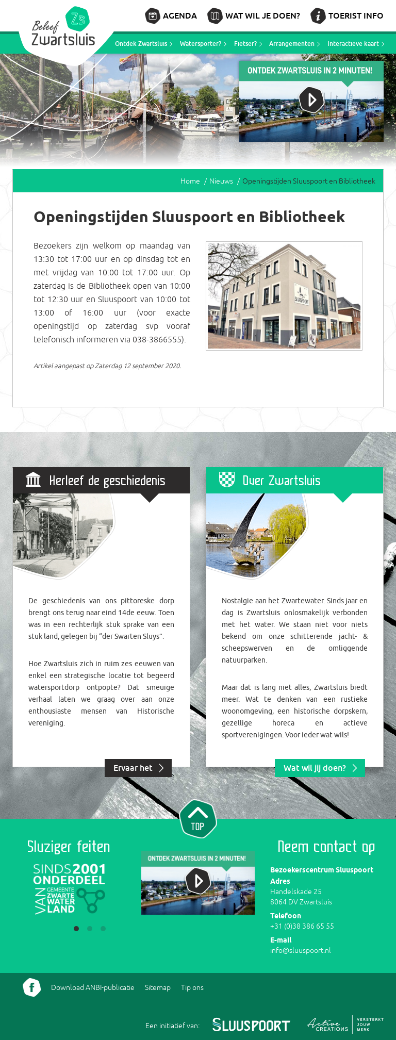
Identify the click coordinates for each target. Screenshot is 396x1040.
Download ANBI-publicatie (93, 987)
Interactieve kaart (353, 43)
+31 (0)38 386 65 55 (302, 926)
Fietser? (245, 43)
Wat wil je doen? (262, 15)
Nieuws (221, 181)
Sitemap (158, 987)
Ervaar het (133, 768)
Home (190, 181)
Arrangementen (292, 43)
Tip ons (192, 987)
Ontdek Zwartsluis (141, 43)
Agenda (180, 15)
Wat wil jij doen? (315, 768)
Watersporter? (200, 43)
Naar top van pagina (198, 817)
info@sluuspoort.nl (300, 950)
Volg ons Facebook (32, 987)
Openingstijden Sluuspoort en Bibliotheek (308, 181)
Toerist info (356, 15)
